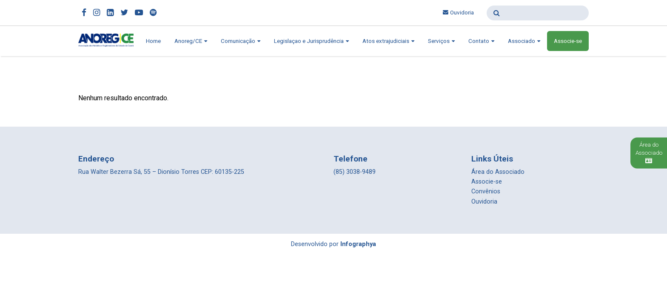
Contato (481, 41)
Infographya (358, 244)
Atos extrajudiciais (388, 41)
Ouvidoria (458, 12)
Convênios (485, 191)
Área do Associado (497, 172)
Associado (524, 41)
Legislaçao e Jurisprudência (311, 41)
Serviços (441, 41)
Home (153, 41)
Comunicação (240, 41)
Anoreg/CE (190, 41)
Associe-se (568, 41)
